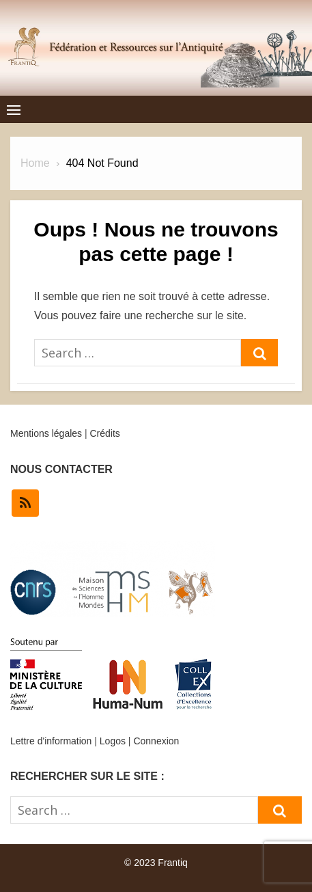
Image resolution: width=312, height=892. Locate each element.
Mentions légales (46, 433)
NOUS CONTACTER (61, 469)
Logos (113, 740)
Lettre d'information (50, 740)
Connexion (156, 740)
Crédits (104, 433)
